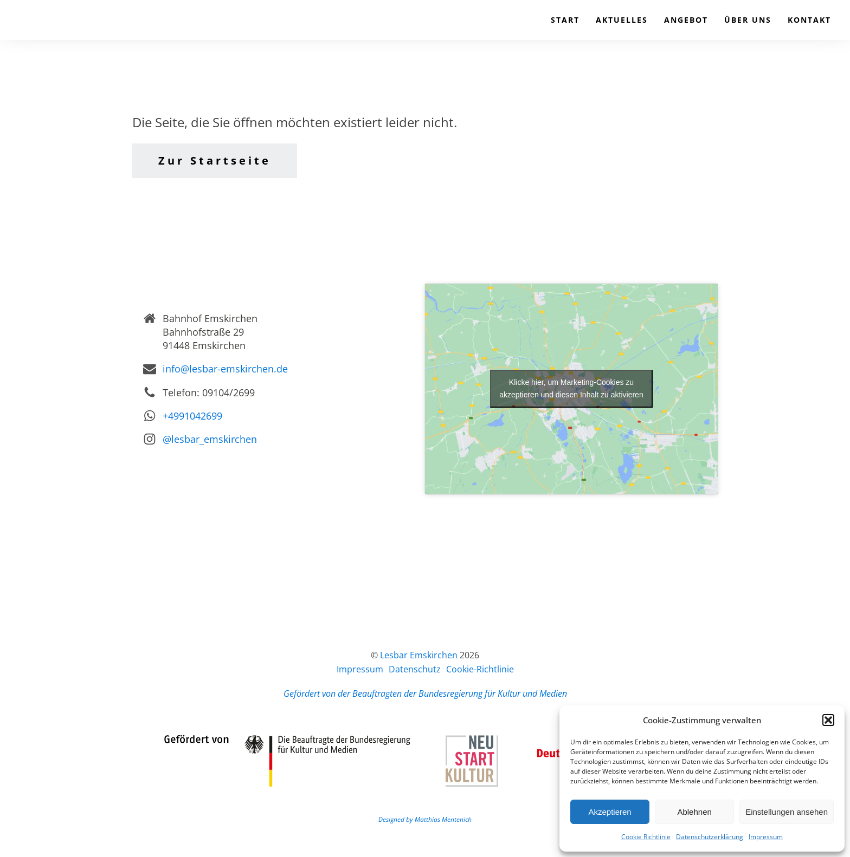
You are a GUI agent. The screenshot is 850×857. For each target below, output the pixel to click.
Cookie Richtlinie (646, 836)
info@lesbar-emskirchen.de (225, 368)
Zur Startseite (214, 160)
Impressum (766, 836)
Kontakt (809, 20)
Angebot (686, 20)
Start (565, 20)
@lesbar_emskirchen (210, 439)
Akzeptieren (609, 811)
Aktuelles (622, 20)
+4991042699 (192, 415)
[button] (828, 720)
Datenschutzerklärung (709, 836)
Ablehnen (694, 811)
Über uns (747, 20)
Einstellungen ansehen (786, 811)
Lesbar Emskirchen (419, 655)
